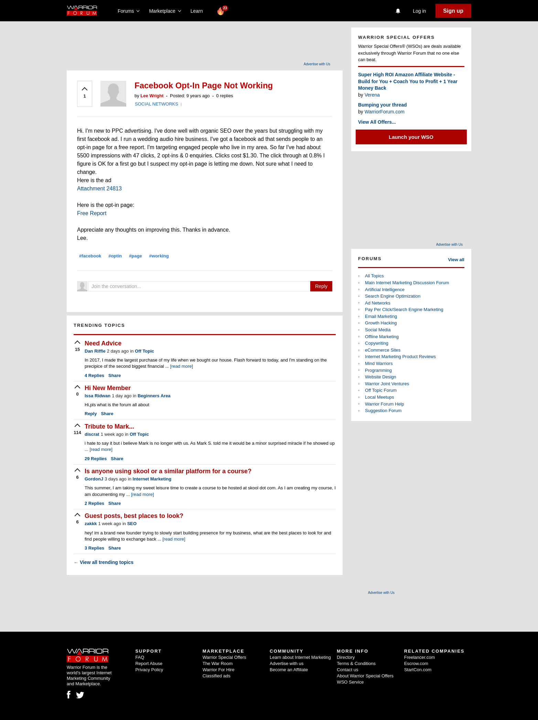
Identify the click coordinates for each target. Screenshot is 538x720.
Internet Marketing (152, 478)
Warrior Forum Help (384, 404)
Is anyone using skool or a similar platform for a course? (168, 471)
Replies (94, 375)
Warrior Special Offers (224, 657)
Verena (372, 95)
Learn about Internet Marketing (300, 657)
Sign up (453, 11)
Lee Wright (151, 95)
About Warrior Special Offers (365, 675)
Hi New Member (108, 388)
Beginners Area (154, 395)
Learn (199, 11)
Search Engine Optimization (392, 296)
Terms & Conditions (356, 663)
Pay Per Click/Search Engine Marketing (404, 309)
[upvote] (84, 93)
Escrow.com (416, 663)
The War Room (218, 663)
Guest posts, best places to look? (134, 515)
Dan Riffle (95, 351)
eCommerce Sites (382, 350)
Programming (378, 370)
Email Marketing (381, 316)
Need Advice (103, 343)
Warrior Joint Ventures (387, 383)
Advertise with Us (317, 64)
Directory (346, 657)
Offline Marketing (382, 336)
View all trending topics (103, 562)
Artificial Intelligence (385, 289)
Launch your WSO (411, 137)
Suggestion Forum (383, 410)
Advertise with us (286, 663)
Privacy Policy (149, 669)
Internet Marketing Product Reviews (400, 356)
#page (135, 255)
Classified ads (216, 675)
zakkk (91, 523)
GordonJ (94, 478)
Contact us (347, 669)
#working (159, 255)
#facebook (90, 255)
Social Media (377, 329)
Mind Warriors (378, 363)
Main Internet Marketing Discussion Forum (407, 282)
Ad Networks (377, 303)
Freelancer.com (419, 657)
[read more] (181, 366)
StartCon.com (417, 669)
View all (456, 259)
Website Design (380, 376)
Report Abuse (148, 663)
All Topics (374, 275)
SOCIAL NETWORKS (156, 104)
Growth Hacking (381, 322)
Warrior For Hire (219, 669)
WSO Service (350, 682)
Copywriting (376, 343)
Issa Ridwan (97, 395)
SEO (132, 523)
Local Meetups (379, 397)
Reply (321, 286)
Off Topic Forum (381, 390)
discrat (92, 434)
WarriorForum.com (385, 111)
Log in (419, 11)
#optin (115, 255)
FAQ (139, 657)
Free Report (91, 213)
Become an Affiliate (289, 669)
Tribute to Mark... (109, 426)
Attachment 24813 (99, 188)
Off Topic (144, 351)
